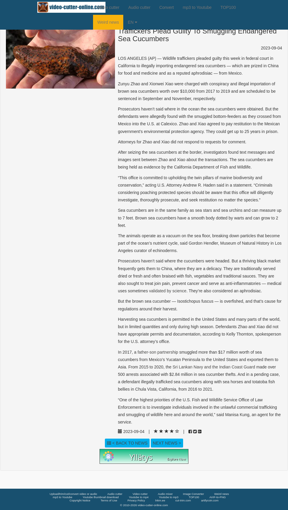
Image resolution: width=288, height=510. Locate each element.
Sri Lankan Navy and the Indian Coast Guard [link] (213, 367)
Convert (166, 7)
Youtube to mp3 (168, 497)
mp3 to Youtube (197, 7)
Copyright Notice (80, 500)
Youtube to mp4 (138, 497)
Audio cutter (139, 7)
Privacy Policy (136, 500)
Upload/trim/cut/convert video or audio (73, 493)
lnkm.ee (160, 500)
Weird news (108, 22)
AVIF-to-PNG (217, 497)
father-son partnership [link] (157, 352)
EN (132, 22)
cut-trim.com (183, 500)
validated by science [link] (167, 290)
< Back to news (127, 443)
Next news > (167, 443)
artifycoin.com (210, 500)
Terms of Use (109, 500)
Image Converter (193, 493)
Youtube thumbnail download (101, 497)
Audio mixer (165, 493)
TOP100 (228, 7)
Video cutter (108, 7)
